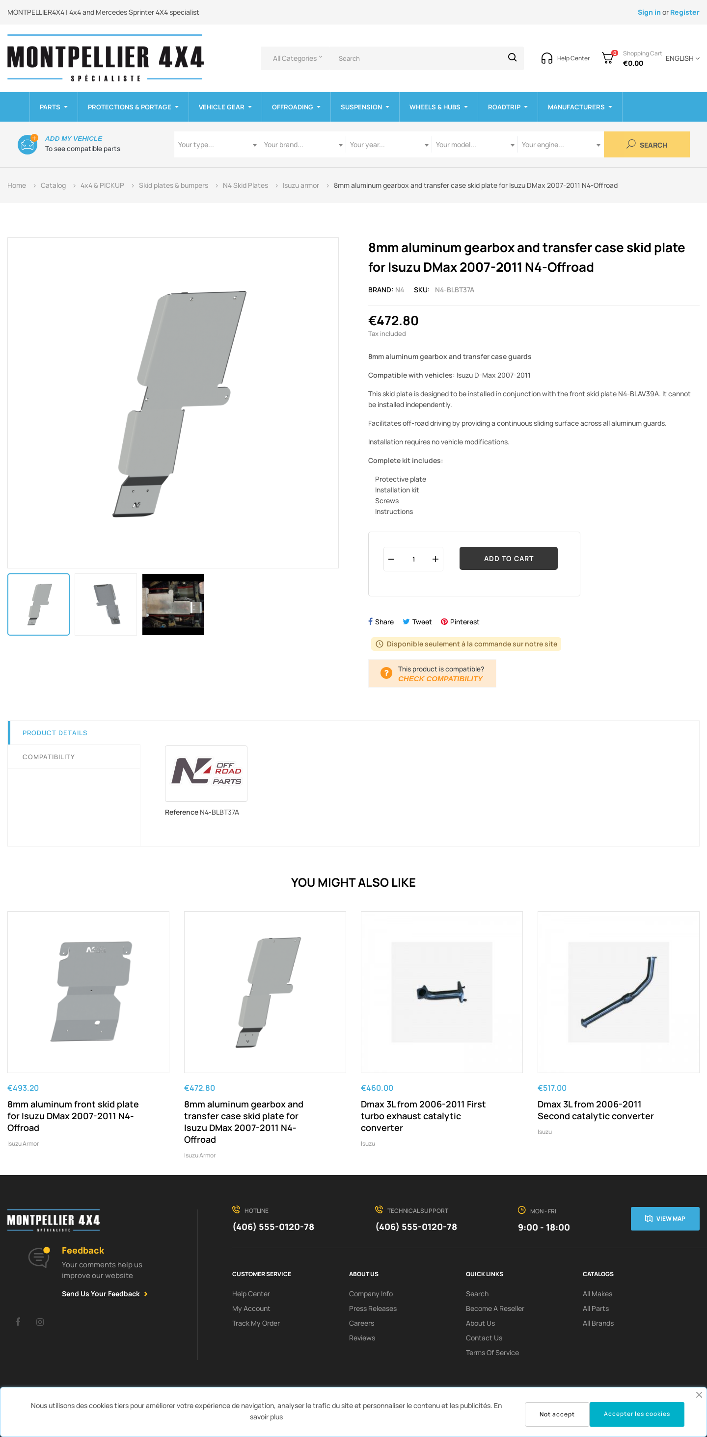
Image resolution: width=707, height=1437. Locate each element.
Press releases (373, 1308)
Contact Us (484, 1337)
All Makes (597, 1293)
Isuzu (368, 1143)
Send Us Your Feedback (101, 1293)
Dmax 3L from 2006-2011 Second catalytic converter (596, 1110)
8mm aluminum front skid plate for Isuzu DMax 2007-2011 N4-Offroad (73, 1115)
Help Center (251, 1293)
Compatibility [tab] (49, 756)
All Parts (596, 1308)
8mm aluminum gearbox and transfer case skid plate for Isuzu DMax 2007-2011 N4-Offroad (243, 1121)
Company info (371, 1293)
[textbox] (217, 144)
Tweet (422, 621)
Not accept (557, 1414)
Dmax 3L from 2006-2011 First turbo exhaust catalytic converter (423, 1115)
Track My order (256, 1323)
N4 (399, 289)
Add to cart (509, 558)
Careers (361, 1323)
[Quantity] (413, 558)
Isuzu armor (23, 1143)
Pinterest (465, 621)
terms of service (492, 1352)
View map (670, 1218)
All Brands (598, 1323)
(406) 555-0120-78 (273, 1226)
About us (480, 1323)
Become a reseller (495, 1308)
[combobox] (217, 144)
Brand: (381, 289)
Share (384, 621)
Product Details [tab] (55, 732)
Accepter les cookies (637, 1414)
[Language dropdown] (681, 58)
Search (646, 144)
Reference (181, 812)
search (477, 1293)
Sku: (422, 289)
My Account (251, 1308)
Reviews (362, 1337)
